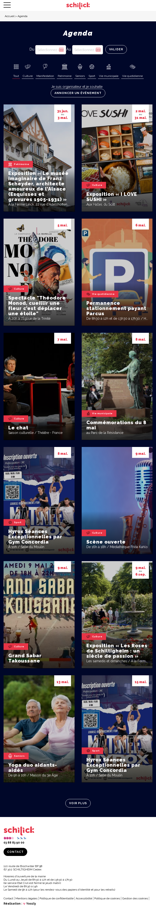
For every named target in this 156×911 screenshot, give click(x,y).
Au (68, 49)
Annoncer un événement (78, 93)
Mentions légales (26, 898)
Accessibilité (84, 898)
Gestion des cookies (135, 898)
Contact (15, 852)
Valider (116, 49)
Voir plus (78, 803)
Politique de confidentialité (57, 898)
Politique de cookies (107, 898)
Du (31, 49)
